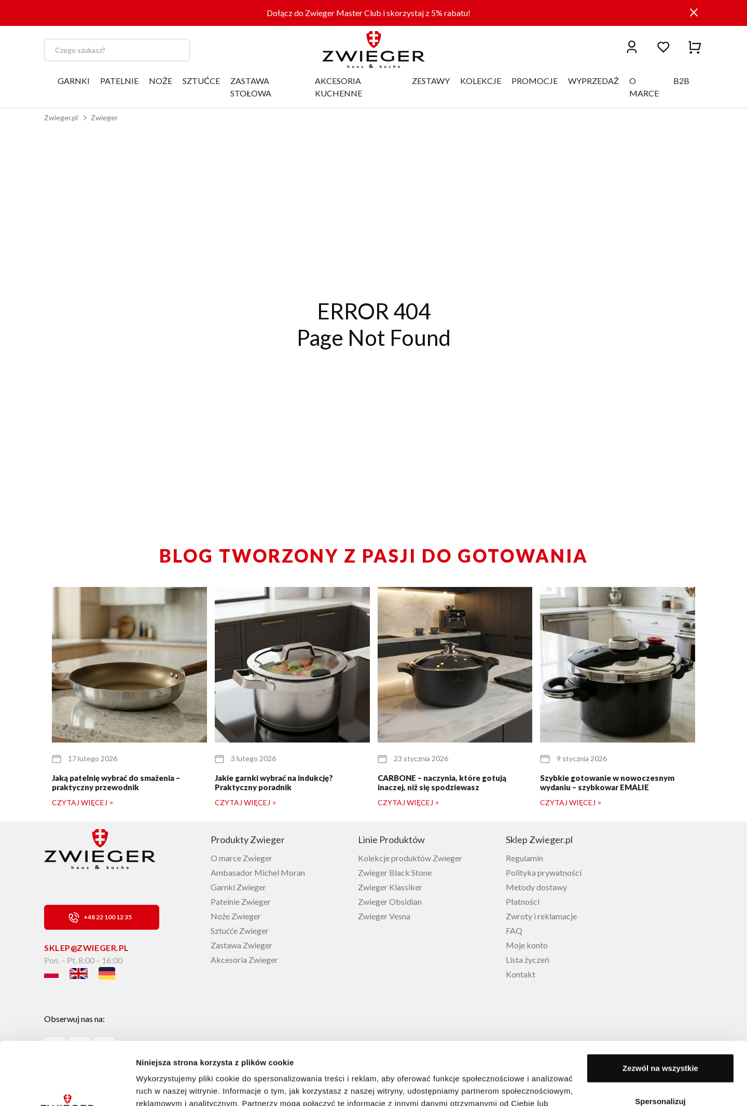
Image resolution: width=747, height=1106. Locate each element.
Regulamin (524, 858)
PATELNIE (119, 81)
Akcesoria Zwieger (244, 959)
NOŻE (160, 81)
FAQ (514, 930)
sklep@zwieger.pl (86, 948)
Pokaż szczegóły (167, 1085)
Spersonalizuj (660, 1042)
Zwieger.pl (61, 117)
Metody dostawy (536, 887)
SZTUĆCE (201, 81)
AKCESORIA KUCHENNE (338, 87)
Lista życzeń (527, 959)
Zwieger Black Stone (395, 872)
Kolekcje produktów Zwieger (410, 858)
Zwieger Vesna (384, 916)
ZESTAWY (431, 81)
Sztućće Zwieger (240, 930)
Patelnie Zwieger (241, 901)
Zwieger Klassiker (390, 887)
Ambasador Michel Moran (258, 872)
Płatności (523, 901)
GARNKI (74, 81)
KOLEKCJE (480, 81)
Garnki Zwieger (238, 887)
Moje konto (527, 945)
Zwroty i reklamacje (541, 916)
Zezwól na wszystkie (660, 1009)
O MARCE (644, 87)
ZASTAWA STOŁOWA (250, 87)
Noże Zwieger (236, 916)
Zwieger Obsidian (390, 901)
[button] (691, 665)
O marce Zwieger (241, 858)
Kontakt (520, 974)
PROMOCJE (534, 81)
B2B (681, 81)
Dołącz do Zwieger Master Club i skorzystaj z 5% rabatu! (369, 13)
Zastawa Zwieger (241, 945)
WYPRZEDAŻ (593, 81)
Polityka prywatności (544, 872)
